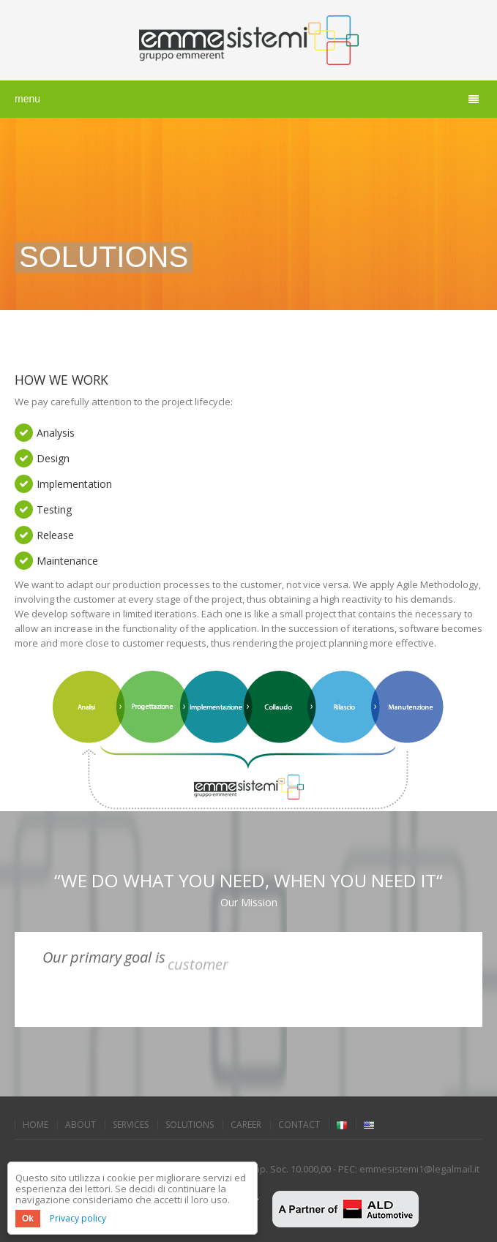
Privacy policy (78, 1218)
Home (35, 1125)
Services (131, 1125)
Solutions (189, 1125)
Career (246, 1125)
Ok (28, 1218)
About (80, 1125)
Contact (299, 1125)
